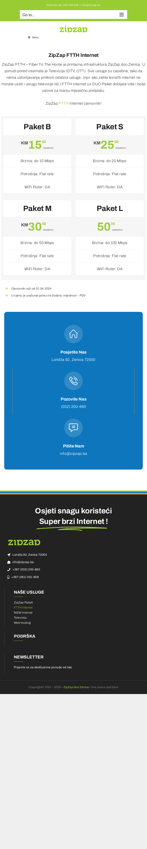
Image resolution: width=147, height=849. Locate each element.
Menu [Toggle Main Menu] (33, 37)
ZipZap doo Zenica (76, 687)
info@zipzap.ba (91, 5)
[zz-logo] (24, 541)
